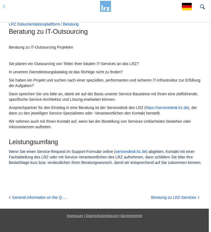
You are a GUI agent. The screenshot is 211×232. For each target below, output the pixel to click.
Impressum (75, 216)
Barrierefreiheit (131, 216)
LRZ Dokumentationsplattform (34, 24)
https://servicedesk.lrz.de (167, 107)
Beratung (71, 24)
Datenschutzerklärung (102, 216)
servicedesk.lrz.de (130, 151)
